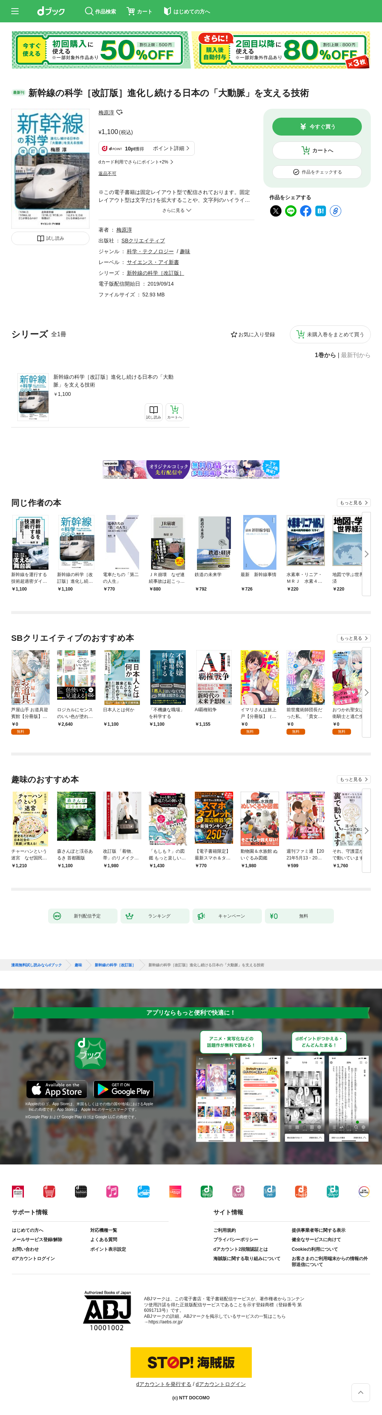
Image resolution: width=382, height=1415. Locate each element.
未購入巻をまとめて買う (335, 334)
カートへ (322, 150)
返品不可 (107, 173)
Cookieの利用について (315, 1249)
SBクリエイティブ (143, 241)
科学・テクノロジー (150, 251)
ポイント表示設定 (108, 1249)
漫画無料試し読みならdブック (36, 965)
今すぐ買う (323, 127)
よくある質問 (103, 1239)
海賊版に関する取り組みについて (247, 1258)
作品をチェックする (322, 172)
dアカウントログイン (33, 1258)
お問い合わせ (25, 1249)
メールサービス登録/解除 (37, 1239)
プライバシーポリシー (235, 1239)
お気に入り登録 (256, 334)
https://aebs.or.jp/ (165, 1322)
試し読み (55, 238)
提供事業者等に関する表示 (318, 1230)
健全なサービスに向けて (316, 1239)
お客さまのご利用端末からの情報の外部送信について (330, 1261)
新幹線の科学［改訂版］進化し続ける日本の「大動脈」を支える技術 (113, 381)
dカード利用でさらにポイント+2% (133, 162)
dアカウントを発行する (163, 1384)
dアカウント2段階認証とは (240, 1249)
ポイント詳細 (168, 148)
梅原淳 (106, 112)
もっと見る (351, 502)
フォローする (119, 112)
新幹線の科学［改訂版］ (155, 273)
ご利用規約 (224, 1230)
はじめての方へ (27, 1230)
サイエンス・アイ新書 (153, 262)
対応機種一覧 (103, 1230)
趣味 (185, 251)
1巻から (325, 355)
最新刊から (356, 355)
